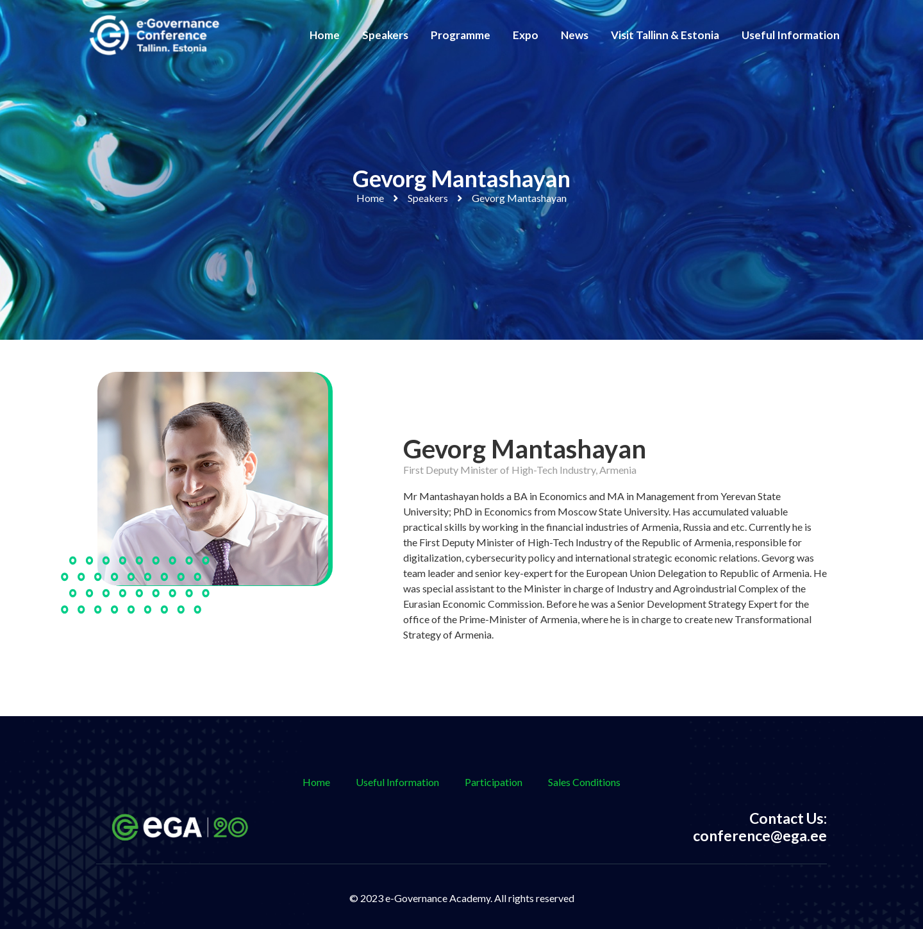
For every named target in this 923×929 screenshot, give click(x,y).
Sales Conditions (584, 782)
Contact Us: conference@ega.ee (760, 827)
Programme (460, 35)
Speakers (385, 35)
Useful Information (791, 35)
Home (325, 35)
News (574, 35)
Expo (525, 35)
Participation (493, 782)
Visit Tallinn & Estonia (665, 35)
